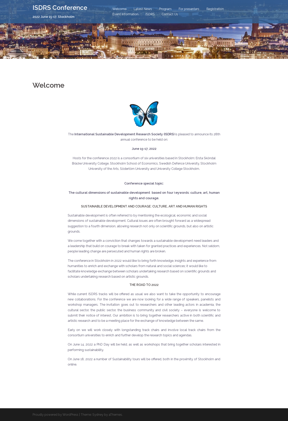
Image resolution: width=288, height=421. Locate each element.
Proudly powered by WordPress (55, 414)
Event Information (125, 14)
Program (165, 9)
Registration (215, 9)
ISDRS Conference (60, 7)
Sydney (97, 414)
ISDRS (150, 14)
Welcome (119, 9)
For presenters (189, 9)
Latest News (143, 9)
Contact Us (170, 14)
